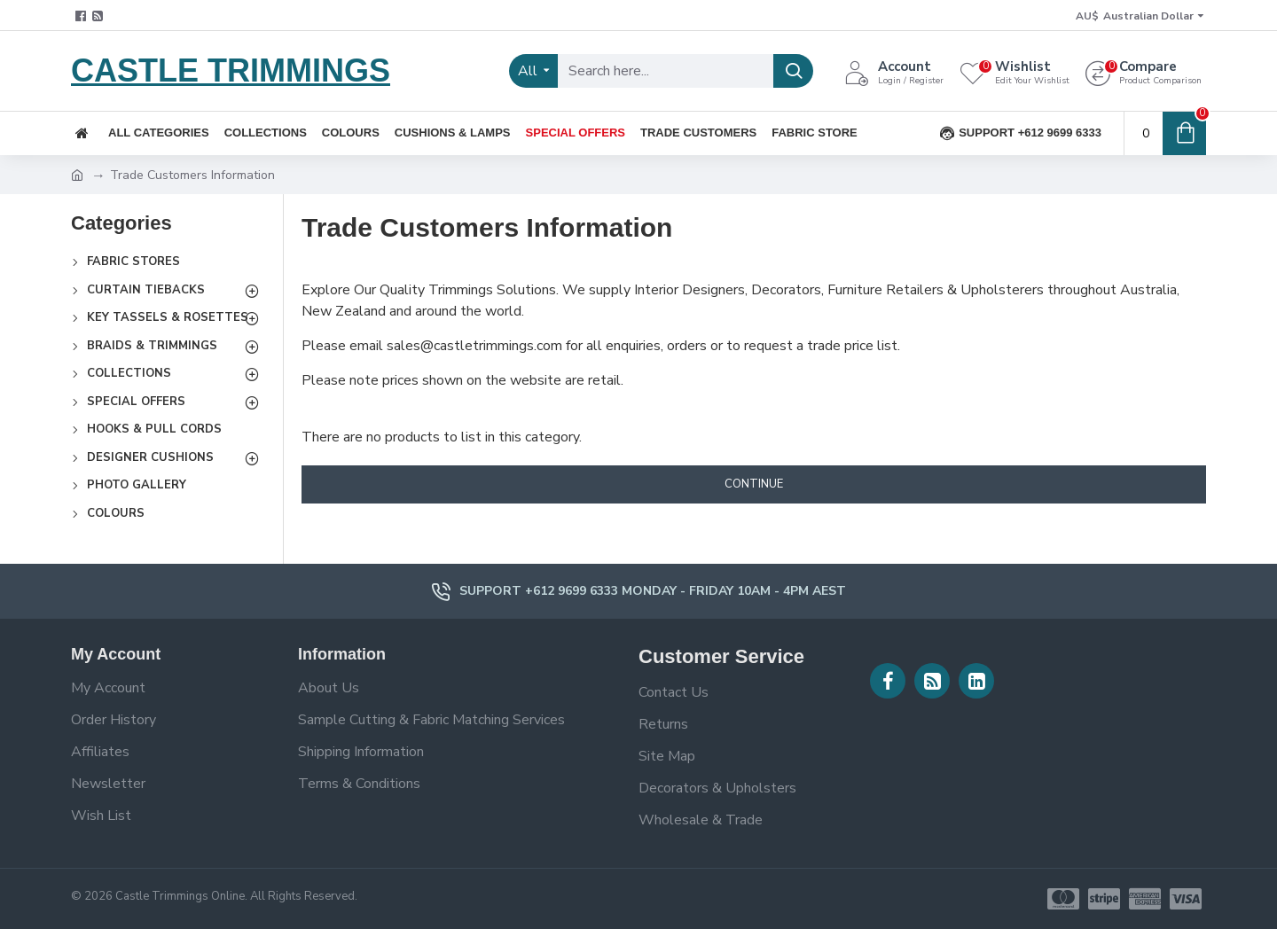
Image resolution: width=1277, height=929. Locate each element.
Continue (754, 484)
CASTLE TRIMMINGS (230, 70)
